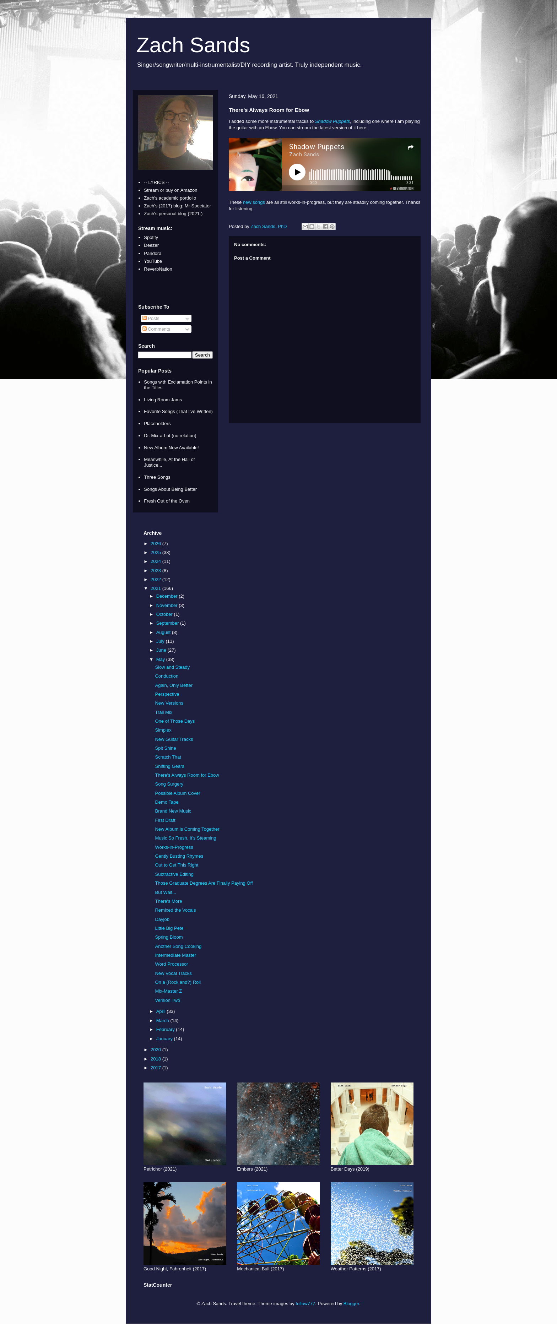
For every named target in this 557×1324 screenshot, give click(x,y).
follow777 (305, 1303)
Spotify (151, 237)
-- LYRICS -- (156, 182)
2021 (156, 588)
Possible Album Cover (177, 793)
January (165, 1038)
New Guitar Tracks (174, 739)
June (162, 650)
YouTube (153, 261)
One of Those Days (175, 721)
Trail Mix (163, 712)
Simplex (163, 730)
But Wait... (165, 892)
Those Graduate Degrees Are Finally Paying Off (204, 883)
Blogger (351, 1303)
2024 (156, 561)
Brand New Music (173, 811)
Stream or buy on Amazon (170, 190)
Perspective (167, 694)
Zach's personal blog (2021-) (173, 213)
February (166, 1029)
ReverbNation (158, 269)
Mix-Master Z (168, 991)
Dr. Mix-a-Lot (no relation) (170, 435)
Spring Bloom (169, 937)
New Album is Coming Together (187, 829)
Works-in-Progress (174, 847)
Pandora (152, 253)
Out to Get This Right (176, 865)
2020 (156, 1049)
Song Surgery (169, 784)
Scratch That (168, 757)
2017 (156, 1067)
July (161, 641)
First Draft (165, 820)
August (164, 632)
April (161, 1011)
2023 (156, 570)
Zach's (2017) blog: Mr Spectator (177, 205)
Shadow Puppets (332, 121)
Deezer (151, 245)
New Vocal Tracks (173, 973)
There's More (168, 901)
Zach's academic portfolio (170, 198)
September (168, 623)
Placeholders (157, 423)
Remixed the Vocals (175, 910)
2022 (156, 579)
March (163, 1020)
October (165, 614)
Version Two (167, 1000)
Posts (150, 318)
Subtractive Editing (174, 874)
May (161, 659)
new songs (254, 202)
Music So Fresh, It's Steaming (185, 838)
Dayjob (162, 919)
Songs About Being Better (170, 489)
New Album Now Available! (171, 447)
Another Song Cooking (178, 946)
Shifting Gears (169, 766)
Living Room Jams (163, 399)
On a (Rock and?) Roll (178, 982)
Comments (156, 329)
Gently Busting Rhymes (179, 856)
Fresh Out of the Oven (167, 501)
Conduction (166, 676)
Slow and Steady (172, 667)
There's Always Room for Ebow (187, 775)
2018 (156, 1059)
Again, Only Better (174, 685)
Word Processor (171, 964)
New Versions (169, 703)
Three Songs (157, 477)
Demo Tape (166, 802)
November (167, 605)
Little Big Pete (169, 928)
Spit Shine (165, 748)
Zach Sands (193, 45)
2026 (156, 543)
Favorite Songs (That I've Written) (178, 411)
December (167, 596)
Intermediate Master (175, 955)
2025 (156, 552)
